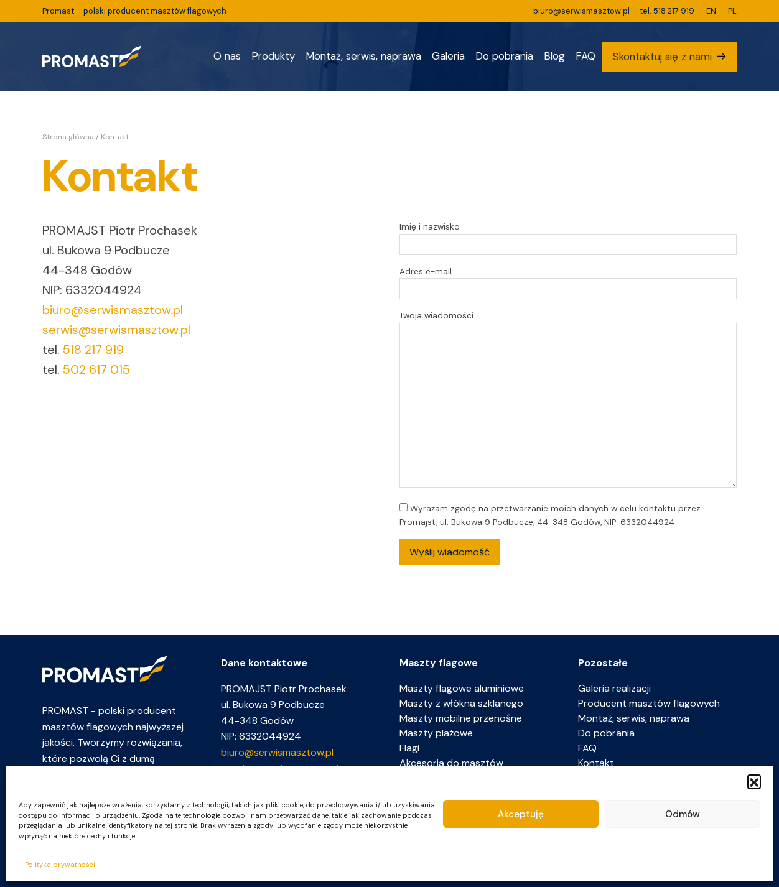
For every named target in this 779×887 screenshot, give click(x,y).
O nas (227, 56)
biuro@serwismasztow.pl (581, 11)
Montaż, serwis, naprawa (363, 56)
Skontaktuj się (662, 56)
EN (711, 11)
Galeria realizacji (614, 688)
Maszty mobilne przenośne (460, 718)
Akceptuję (521, 814)
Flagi (409, 748)
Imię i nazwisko (568, 235)
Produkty (273, 56)
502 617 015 (96, 369)
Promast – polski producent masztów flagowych (134, 11)
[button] (754, 781)
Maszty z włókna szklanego (461, 703)
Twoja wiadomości (568, 400)
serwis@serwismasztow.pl (116, 330)
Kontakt (596, 762)
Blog (554, 56)
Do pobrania (504, 56)
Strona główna (68, 137)
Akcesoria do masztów (451, 762)
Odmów (682, 814)
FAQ (585, 56)
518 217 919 (93, 349)
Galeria (448, 56)
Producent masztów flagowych (649, 703)
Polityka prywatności (60, 864)
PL (732, 11)
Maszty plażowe (436, 733)
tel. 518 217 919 (667, 11)
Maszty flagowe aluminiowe (461, 688)
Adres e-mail (568, 280)
